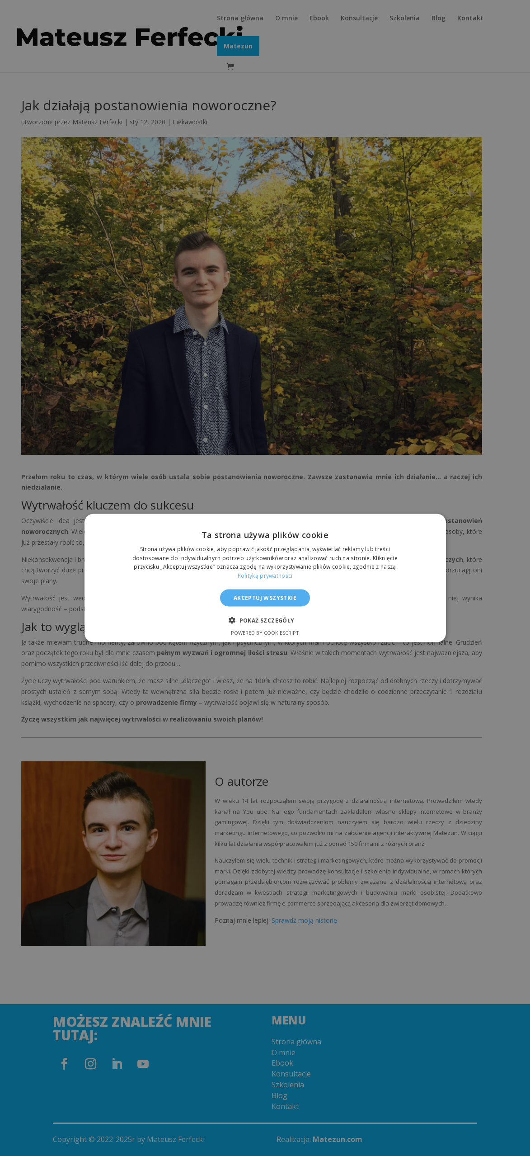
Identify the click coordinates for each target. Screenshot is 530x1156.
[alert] (265, 578)
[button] (264, 620)
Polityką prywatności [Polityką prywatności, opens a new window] (265, 576)
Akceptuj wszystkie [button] (265, 598)
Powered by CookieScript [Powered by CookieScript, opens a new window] (265, 632)
